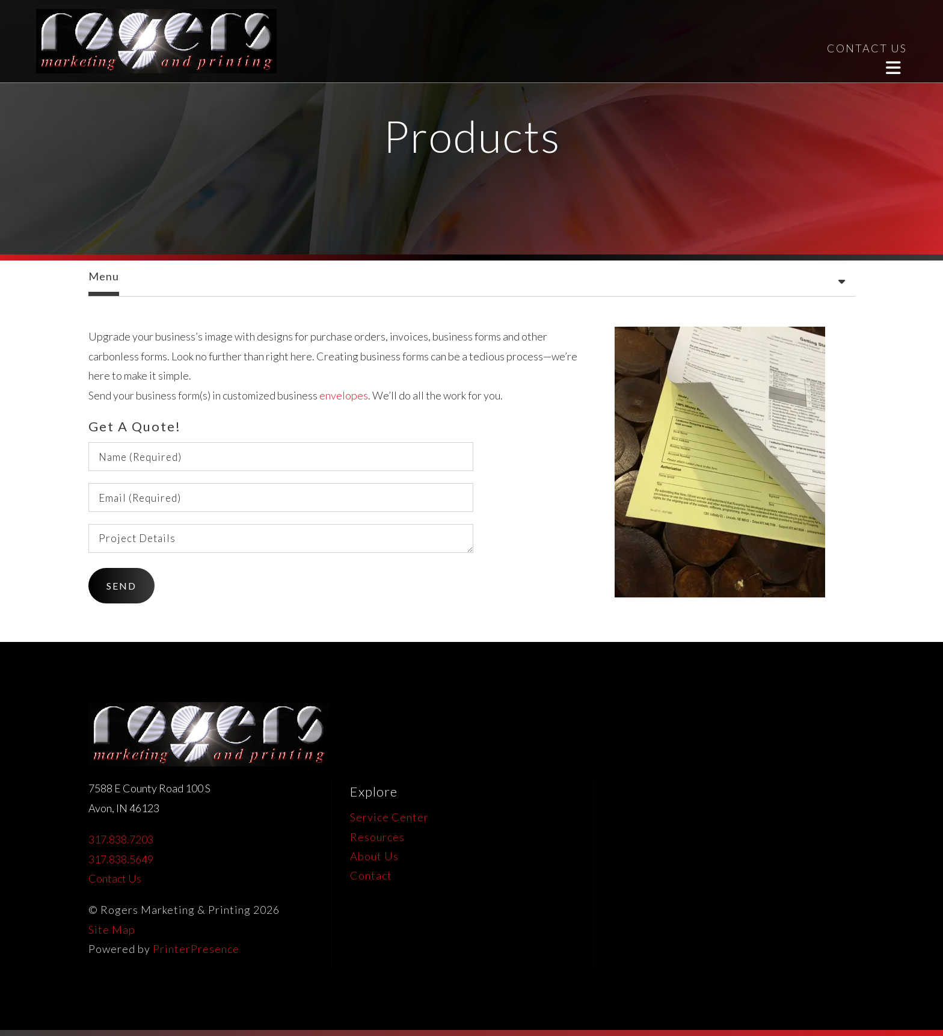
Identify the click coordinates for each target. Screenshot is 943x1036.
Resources (377, 836)
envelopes (343, 395)
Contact (371, 875)
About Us (374, 856)
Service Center (389, 817)
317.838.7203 (120, 839)
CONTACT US (867, 48)
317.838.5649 (120, 859)
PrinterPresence (196, 948)
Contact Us (114, 878)
